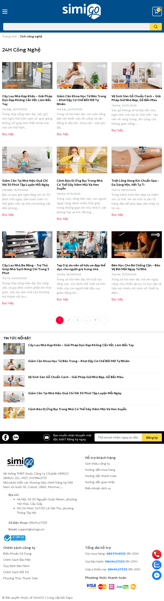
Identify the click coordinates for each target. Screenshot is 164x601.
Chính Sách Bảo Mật (17, 560)
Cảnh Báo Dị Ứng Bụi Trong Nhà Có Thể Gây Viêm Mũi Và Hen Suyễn (80, 184)
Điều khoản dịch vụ (98, 488)
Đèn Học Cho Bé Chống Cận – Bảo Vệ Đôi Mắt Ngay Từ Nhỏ (136, 267)
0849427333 (38, 523)
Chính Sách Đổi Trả (16, 572)
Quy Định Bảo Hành (16, 566)
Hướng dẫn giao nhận (100, 482)
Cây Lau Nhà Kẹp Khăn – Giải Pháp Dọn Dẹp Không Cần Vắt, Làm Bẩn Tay (27, 100)
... (86, 320)
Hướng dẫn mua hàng (100, 470)
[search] (156, 26)
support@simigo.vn (31, 529)
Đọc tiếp (8, 134)
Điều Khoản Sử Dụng (17, 553)
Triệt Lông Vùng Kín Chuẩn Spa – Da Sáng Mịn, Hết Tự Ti (135, 182)
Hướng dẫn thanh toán (101, 476)
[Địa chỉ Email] (128, 437)
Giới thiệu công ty (97, 463)
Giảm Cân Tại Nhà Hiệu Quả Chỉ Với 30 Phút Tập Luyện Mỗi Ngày (25, 182)
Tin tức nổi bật (17, 338)
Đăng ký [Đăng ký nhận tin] (152, 438)
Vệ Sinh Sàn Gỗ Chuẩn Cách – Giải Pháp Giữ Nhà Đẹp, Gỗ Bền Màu (136, 98)
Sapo (69, 598)
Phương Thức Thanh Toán (20, 578)
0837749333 (116, 553)
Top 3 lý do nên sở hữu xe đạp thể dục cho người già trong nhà (81, 267)
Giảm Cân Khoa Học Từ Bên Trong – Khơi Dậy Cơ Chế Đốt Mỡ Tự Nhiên (81, 100)
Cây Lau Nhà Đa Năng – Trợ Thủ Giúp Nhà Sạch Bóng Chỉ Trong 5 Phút (25, 269)
